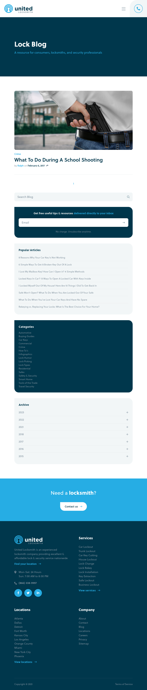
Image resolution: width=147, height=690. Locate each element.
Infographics (25, 354)
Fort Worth (20, 631)
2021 (21, 427)
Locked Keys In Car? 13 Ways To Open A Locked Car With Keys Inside (55, 278)
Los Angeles (21, 639)
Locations (84, 631)
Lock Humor (25, 357)
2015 (21, 456)
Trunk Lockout (87, 551)
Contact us (73, 506)
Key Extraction (87, 576)
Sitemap (84, 643)
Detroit (18, 627)
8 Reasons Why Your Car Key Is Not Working (42, 257)
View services (89, 590)
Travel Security (26, 386)
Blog (81, 627)
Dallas (18, 622)
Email (25, 222)
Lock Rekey (85, 568)
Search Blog (25, 197)
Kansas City (21, 635)
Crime (17, 154)
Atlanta (18, 618)
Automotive (25, 332)
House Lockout (88, 559)
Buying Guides (26, 336)
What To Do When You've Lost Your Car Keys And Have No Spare (53, 299)
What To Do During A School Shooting (58, 159)
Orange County (23, 643)
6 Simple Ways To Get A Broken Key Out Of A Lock (45, 264)
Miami (18, 648)
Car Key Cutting (88, 555)
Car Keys (23, 340)
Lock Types (24, 365)
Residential (24, 368)
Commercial (25, 343)
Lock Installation (88, 572)
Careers (83, 635)
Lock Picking (25, 361)
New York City (22, 652)
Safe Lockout (86, 580)
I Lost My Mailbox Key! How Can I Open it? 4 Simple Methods (51, 271)
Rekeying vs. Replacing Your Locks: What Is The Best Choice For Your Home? (59, 306)
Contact (83, 622)
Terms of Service (124, 684)
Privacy (83, 639)
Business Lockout (89, 584)
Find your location (27, 564)
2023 (21, 412)
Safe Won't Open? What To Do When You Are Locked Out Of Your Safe (56, 292)
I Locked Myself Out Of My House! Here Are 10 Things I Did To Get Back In (58, 285)
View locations (25, 662)
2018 (21, 434)
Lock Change (86, 563)
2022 (21, 419)
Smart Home (25, 379)
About (82, 618)
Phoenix (19, 656)
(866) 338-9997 (28, 583)
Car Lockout (86, 547)
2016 (21, 449)
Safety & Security (28, 375)
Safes (21, 372)
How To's (23, 350)
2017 (21, 441)
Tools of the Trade (28, 383)
